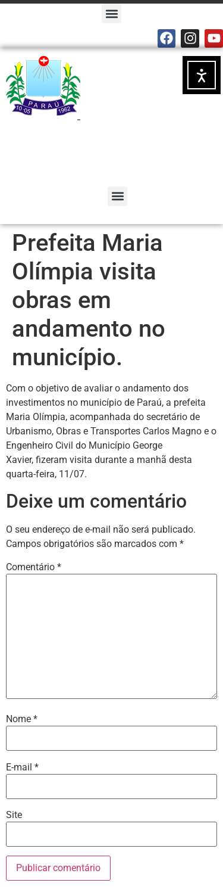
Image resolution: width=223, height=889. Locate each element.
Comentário (33, 567)
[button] (111, 13)
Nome (21, 719)
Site (14, 815)
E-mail (22, 767)
